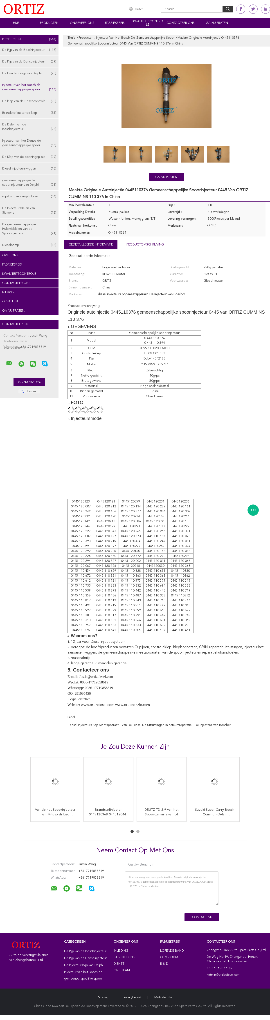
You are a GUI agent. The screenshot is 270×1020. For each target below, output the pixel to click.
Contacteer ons (180, 23)
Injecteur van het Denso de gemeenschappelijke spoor (29, 143)
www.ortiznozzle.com (132, 705)
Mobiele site (163, 997)
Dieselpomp (29, 245)
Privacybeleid (132, 997)
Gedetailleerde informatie (91, 244)
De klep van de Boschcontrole (29, 101)
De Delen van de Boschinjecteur (29, 127)
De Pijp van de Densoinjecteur (29, 61)
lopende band (172, 950)
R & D (164, 963)
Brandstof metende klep (29, 113)
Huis (16, 23)
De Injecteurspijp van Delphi (29, 73)
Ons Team (122, 970)
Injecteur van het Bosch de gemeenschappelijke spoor (29, 87)
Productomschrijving (145, 244)
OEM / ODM (169, 957)
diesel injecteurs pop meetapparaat (94, 725)
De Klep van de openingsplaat (29, 157)
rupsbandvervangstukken (29, 196)
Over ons (10, 255)
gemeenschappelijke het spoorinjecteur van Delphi (29, 183)
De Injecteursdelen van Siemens (29, 211)
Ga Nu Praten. (217, 23)
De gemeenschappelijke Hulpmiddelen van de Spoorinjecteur (29, 229)
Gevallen (10, 301)
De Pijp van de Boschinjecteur (29, 50)
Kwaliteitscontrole (148, 23)
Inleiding (121, 950)
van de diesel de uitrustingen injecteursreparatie (157, 725)
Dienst (119, 963)
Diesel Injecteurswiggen (29, 168)
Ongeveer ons (82, 23)
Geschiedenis (124, 957)
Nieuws (8, 292)
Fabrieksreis (115, 23)
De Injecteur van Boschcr (213, 725)
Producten (49, 23)
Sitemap (103, 997)
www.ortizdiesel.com (97, 705)
